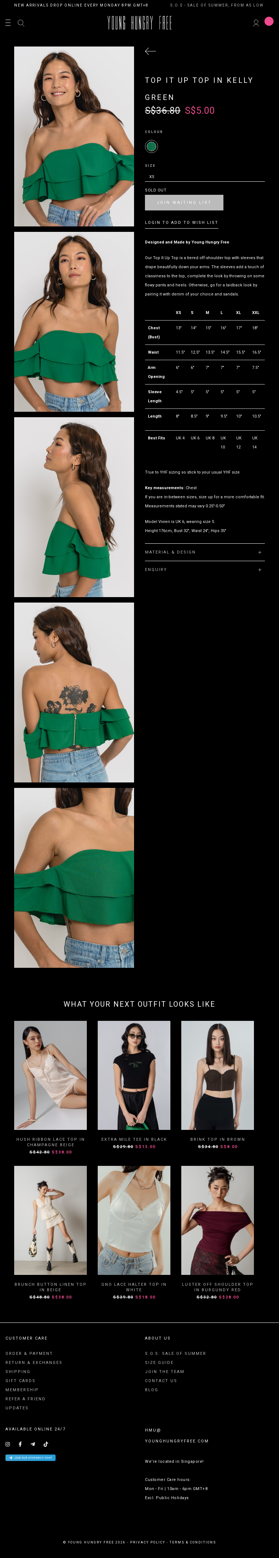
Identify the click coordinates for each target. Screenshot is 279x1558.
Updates (17, 1408)
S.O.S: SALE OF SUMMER (175, 1353)
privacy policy (147, 1542)
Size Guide (159, 1362)
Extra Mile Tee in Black (134, 1139)
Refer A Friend (25, 1399)
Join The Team (165, 1371)
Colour (154, 132)
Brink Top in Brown (217, 1139)
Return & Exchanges (33, 1362)
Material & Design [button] (203, 552)
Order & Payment (29, 1353)
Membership (22, 1390)
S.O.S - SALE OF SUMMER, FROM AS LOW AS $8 (224, 5)
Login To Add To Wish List (181, 222)
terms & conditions (193, 1542)
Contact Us (161, 1380)
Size (150, 166)
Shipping (18, 1371)
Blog (151, 1390)
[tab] (205, 552)
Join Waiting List (184, 202)
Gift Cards (20, 1380)
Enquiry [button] (203, 569)
